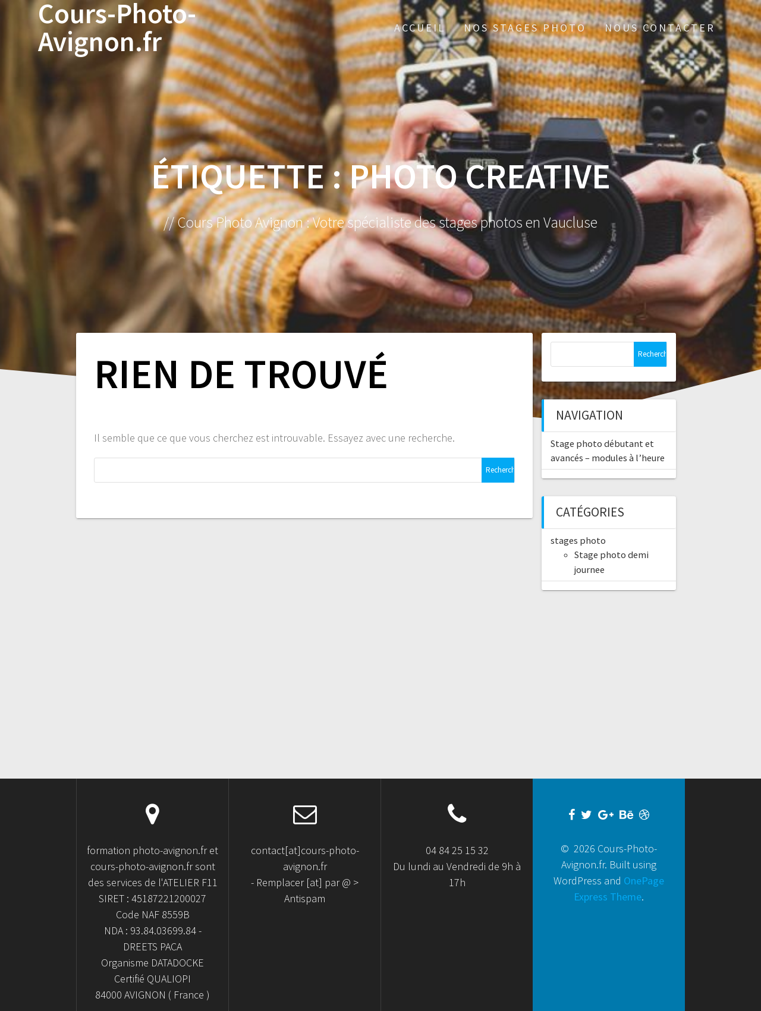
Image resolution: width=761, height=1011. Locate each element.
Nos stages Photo (525, 27)
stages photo (578, 540)
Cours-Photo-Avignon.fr (117, 28)
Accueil (419, 27)
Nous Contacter (660, 27)
